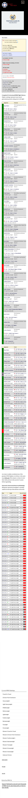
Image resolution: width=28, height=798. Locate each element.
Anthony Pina (7, 322)
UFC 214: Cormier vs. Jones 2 (11, 157)
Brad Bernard (7, 338)
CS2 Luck (6, 478)
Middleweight (6, 707)
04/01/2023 (4, 505)
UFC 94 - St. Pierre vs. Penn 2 (11, 285)
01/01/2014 (4, 575)
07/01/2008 (4, 629)
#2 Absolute (5, 69)
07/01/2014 (4, 570)
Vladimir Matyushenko (9, 249)
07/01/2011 (4, 599)
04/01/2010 (4, 612)
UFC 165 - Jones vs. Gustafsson (12, 189)
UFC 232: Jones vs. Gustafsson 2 (12, 149)
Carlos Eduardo (7, 330)
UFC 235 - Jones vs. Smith (11, 141)
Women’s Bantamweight (9, 741)
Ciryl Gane (6, 113)
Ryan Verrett (6, 314)
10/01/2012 (4, 587)
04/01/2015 (4, 563)
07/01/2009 (4, 619)
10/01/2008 (4, 626)
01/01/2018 (4, 539)
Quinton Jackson (7, 225)
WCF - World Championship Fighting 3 (13, 309)
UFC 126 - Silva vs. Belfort (11, 245)
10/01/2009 (4, 616)
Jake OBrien (6, 273)
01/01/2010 (4, 614)
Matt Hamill (11, 77)
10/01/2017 (4, 541)
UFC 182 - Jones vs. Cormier (11, 173)
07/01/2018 (4, 534)
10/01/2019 (4, 522)
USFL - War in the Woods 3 (11, 317)
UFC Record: (5, 81)
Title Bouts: (5, 84)
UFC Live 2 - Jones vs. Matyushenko (13, 253)
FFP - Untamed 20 (9, 341)
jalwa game (4, 759)
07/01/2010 (4, 609)
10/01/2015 (4, 558)
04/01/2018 (4, 536)
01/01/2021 (4, 509)
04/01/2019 (4, 527)
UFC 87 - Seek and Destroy (11, 293)
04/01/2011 (4, 602)
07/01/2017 (4, 544)
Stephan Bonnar (7, 281)
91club (3, 766)
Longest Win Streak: (7, 86)
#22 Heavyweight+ (7, 70)
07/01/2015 (4, 561)
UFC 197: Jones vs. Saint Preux (12, 165)
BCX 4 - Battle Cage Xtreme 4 (11, 333)
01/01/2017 (4, 548)
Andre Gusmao (7, 289)
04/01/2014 (4, 573)
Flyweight (5, 724)
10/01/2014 (4, 568)
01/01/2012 (4, 595)
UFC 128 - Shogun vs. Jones (11, 237)
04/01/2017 (4, 546)
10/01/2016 (4, 551)
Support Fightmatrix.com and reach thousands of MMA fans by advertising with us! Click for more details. (14, 785)
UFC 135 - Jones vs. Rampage (11, 229)
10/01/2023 (4, 500)
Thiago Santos (7, 129)
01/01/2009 (4, 624)
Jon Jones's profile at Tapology (11, 42)
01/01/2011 (4, 604)
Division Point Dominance (9, 697)
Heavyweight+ (6, 701)
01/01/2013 (4, 585)
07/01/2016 (4, 553)
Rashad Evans (7, 209)
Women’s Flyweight (7, 745)
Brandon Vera (7, 257)
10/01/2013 (4, 578)
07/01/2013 (4, 580)
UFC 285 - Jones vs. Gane (10, 117)
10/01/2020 (4, 512)
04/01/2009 (4, 621)
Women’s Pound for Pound (9, 731)
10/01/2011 (4, 597)
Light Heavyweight (7, 704)
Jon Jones (4, 37)
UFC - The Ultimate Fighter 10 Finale (13, 269)
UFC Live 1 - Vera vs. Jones (11, 261)
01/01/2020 (4, 519)
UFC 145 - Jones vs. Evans (11, 213)
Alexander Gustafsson (8, 145)
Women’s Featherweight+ (9, 738)
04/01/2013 (4, 582)
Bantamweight (6, 721)
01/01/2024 (4, 497)
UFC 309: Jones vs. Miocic (11, 109)
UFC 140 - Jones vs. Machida (11, 221)
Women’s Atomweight (8, 751)
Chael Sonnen (7, 193)
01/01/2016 (4, 556)
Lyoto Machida (7, 217)
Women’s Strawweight (8, 748)
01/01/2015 (4, 565)
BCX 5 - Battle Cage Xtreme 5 (11, 301)
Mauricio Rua (7, 233)
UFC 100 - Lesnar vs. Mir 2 (11, 277)
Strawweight (6, 728)
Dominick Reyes (7, 121)
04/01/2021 (4, 507)
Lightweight (6, 714)
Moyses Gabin (7, 297)
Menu (22, 2)
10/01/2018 (4, 531)
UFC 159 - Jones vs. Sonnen (11, 197)
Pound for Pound (7, 694)
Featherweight (6, 717)
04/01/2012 (4, 592)
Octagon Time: (6, 82)
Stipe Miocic (6, 105)
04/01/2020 (4, 517)
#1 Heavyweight (6, 59)
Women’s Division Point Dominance (11, 734)
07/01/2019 (4, 524)
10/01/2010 (4, 607)
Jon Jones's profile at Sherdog (10, 40)
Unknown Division (7, 755)
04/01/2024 (4, 495)
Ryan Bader (6, 241)
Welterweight (6, 711)
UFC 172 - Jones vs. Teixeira (11, 181)
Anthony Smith (7, 137)
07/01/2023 (4, 502)
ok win (3, 773)
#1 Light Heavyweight (7, 72)
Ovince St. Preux (7, 161)
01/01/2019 (4, 529)
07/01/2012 (4, 590)
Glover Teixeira (7, 177)
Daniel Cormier (7, 153)
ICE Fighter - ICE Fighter (11, 325)
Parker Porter (7, 305)
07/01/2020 (4, 514)
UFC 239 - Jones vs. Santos (11, 133)
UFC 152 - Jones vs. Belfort (11, 205)
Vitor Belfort (6, 201)
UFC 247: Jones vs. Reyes (10, 125)
